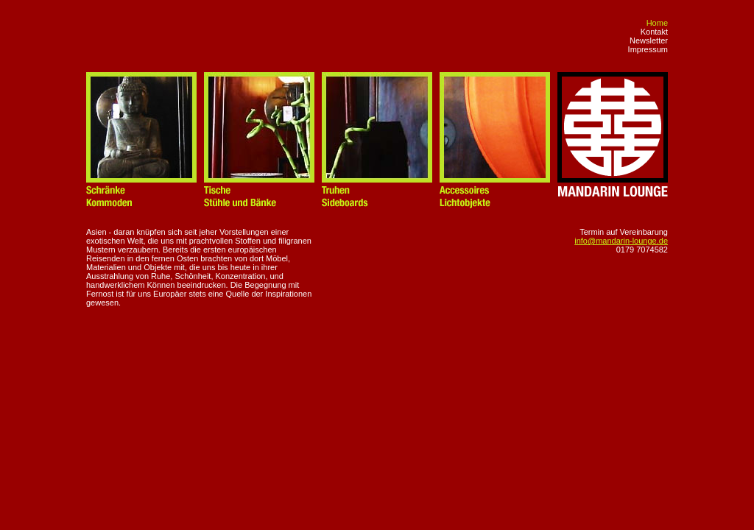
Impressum (648, 49)
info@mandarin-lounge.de (621, 240)
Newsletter (649, 40)
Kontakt (654, 31)
